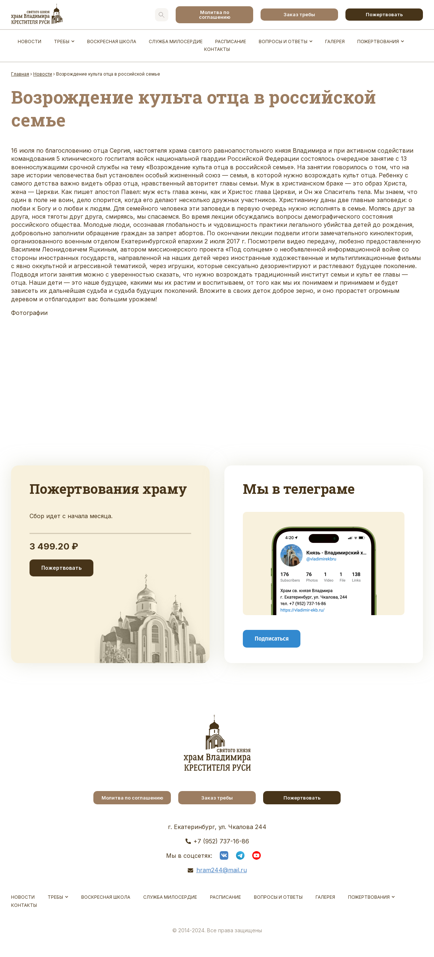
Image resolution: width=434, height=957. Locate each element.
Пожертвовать (384, 14)
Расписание (230, 41)
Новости (29, 41)
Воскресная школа (111, 41)
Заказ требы (299, 14)
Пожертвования (378, 41)
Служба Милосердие (176, 41)
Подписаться (272, 638)
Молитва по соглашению (214, 14)
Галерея (335, 41)
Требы (61, 41)
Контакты (217, 49)
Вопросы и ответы (283, 41)
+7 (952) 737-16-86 (221, 841)
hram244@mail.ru (221, 870)
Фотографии (29, 312)
